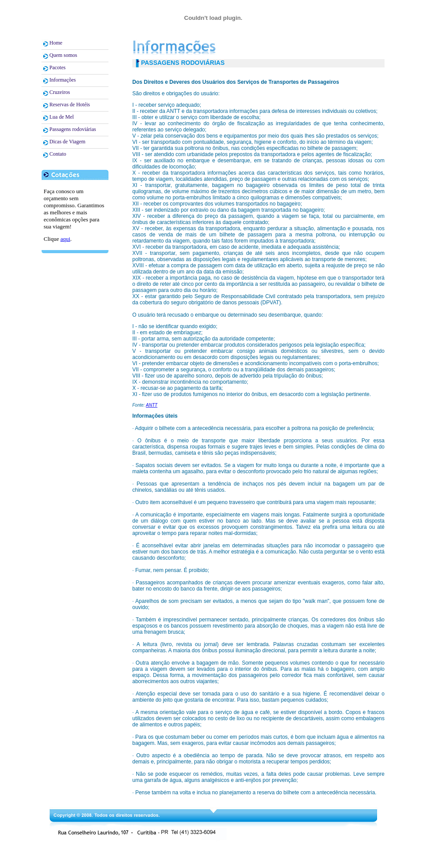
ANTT (151, 405)
